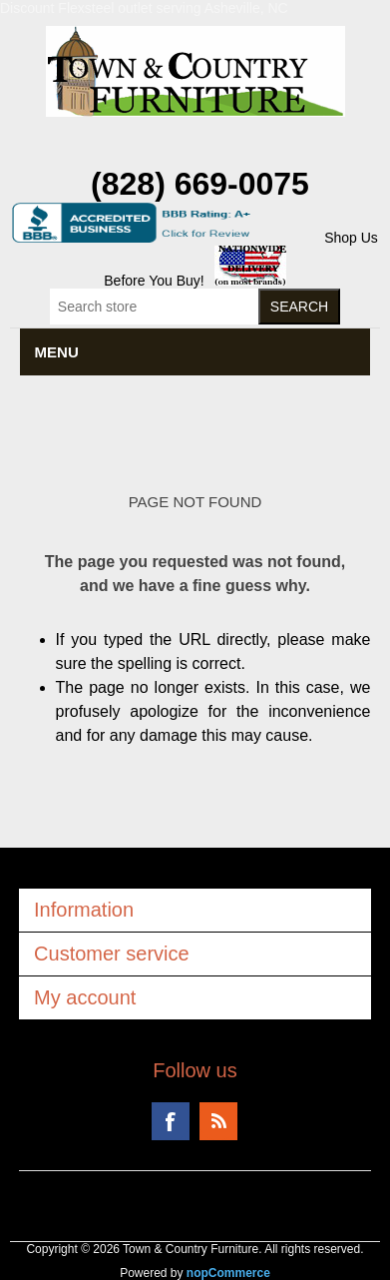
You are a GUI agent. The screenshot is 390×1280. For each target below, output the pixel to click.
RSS (218, 1121)
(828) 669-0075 (200, 184)
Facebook (171, 1121)
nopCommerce (228, 1273)
